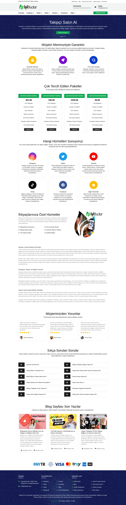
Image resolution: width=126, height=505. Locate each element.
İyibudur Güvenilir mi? (29, 365)
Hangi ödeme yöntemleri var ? (32, 371)
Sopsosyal (46, 490)
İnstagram (46, 481)
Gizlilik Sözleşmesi (79, 487)
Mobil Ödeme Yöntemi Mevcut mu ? (33, 376)
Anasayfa (21, 13)
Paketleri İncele (100, 12)
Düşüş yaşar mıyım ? (75, 382)
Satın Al (28, 129)
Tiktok (47, 13)
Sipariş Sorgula (96, 1)
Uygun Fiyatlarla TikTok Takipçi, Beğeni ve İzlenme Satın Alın (91, 432)
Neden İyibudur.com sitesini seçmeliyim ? (35, 382)
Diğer (73, 13)
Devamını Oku (38, 450)
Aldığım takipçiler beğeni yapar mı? (79, 365)
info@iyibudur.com (103, 8)
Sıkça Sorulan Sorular (87, 1)
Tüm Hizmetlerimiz (63, 490)
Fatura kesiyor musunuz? (76, 376)
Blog (79, 1)
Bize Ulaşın (104, 1)
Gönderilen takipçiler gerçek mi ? (79, 388)
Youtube (55, 13)
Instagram (30, 13)
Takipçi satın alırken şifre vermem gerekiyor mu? (83, 371)
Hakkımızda (74, 1)
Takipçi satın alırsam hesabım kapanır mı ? (81, 394)
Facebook (64, 13)
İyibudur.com (54, 501)
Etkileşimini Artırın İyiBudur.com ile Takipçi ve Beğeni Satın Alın (31, 432)
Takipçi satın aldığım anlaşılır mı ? (33, 394)
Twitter (39, 13)
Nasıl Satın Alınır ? (98, 484)
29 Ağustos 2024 (26, 450)
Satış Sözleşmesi (78, 490)
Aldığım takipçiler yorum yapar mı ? (33, 388)
